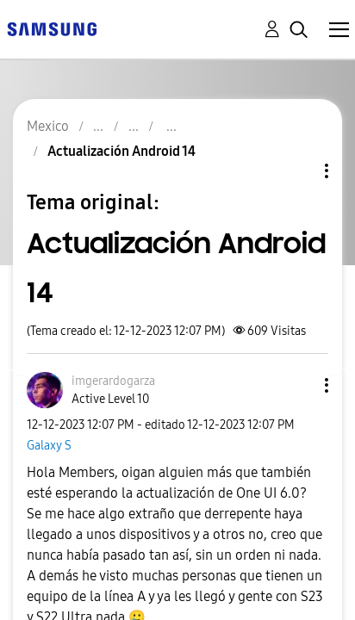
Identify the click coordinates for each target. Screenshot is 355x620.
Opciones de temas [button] (297, 171)
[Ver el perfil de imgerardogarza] (113, 381)
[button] (298, 385)
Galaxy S (49, 445)
